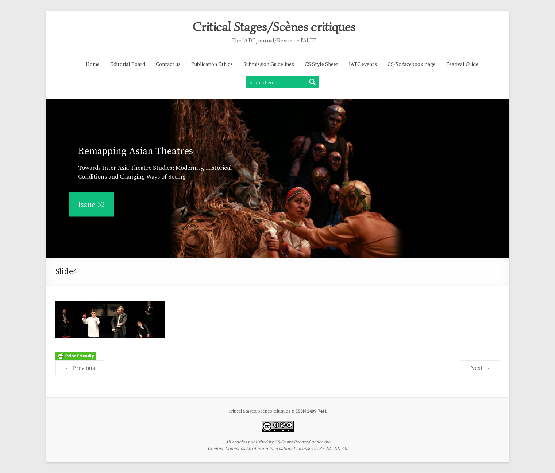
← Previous (80, 368)
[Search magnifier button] (312, 82)
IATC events (363, 63)
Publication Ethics (212, 63)
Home (93, 63)
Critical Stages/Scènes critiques (274, 26)
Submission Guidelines (268, 63)
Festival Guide (462, 63)
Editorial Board (127, 63)
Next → (480, 368)
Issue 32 (91, 204)
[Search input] (276, 82)
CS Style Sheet (321, 63)
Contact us (168, 63)
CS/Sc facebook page (412, 63)
